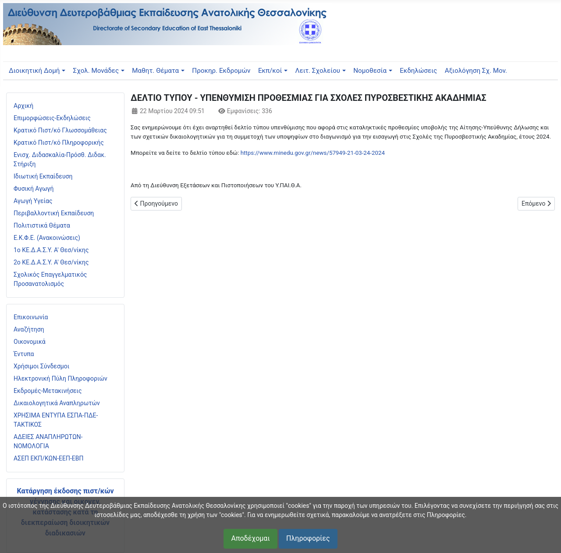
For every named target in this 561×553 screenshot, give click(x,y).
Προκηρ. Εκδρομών (221, 71)
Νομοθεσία (370, 71)
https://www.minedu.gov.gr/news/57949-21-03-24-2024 (313, 153)
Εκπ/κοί (270, 71)
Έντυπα (24, 353)
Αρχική (23, 105)
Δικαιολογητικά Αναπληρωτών (57, 403)
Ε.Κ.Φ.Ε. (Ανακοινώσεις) (47, 237)
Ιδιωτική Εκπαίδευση (43, 176)
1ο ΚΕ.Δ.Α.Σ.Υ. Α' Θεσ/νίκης (51, 249)
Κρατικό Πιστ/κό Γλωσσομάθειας (60, 130)
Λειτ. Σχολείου (318, 71)
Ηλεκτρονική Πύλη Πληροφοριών (60, 378)
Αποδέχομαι (250, 538)
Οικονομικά (30, 341)
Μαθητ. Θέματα (155, 71)
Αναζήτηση (29, 329)
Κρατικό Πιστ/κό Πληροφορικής (59, 142)
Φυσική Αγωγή (34, 188)
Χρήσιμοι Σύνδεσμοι (41, 366)
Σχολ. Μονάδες (96, 71)
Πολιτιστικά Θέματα (42, 225)
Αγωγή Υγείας (33, 200)
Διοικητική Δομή (34, 71)
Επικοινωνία (31, 317)
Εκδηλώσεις (418, 71)
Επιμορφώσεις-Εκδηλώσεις (52, 117)
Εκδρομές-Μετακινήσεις (48, 390)
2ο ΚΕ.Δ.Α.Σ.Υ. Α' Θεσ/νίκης (51, 262)
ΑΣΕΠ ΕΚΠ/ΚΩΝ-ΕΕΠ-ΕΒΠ (48, 458)
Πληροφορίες (308, 538)
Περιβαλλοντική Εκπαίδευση (54, 213)
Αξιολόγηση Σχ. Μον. (476, 71)
